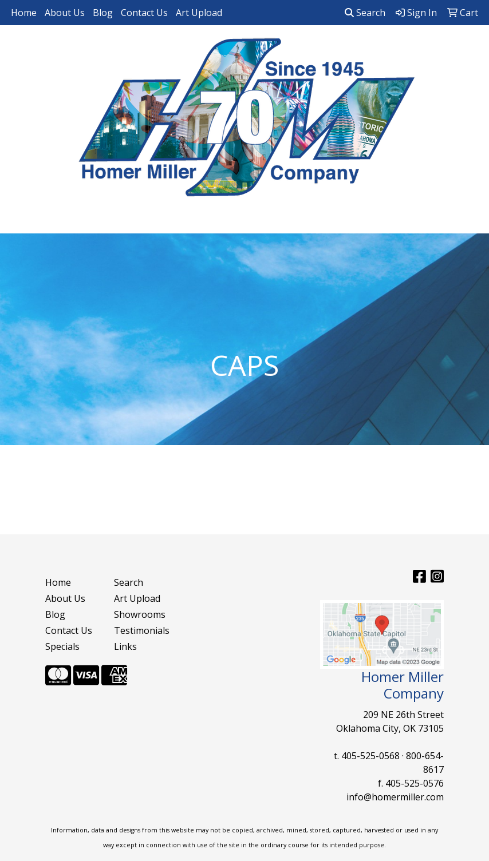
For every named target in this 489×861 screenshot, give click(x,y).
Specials (62, 646)
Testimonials (141, 630)
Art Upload (199, 12)
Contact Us (144, 12)
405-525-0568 (370, 755)
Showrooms (139, 614)
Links (125, 646)
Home (24, 12)
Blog (103, 12)
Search (365, 12)
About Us (65, 12)
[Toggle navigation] (18, 221)
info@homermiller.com (395, 797)
